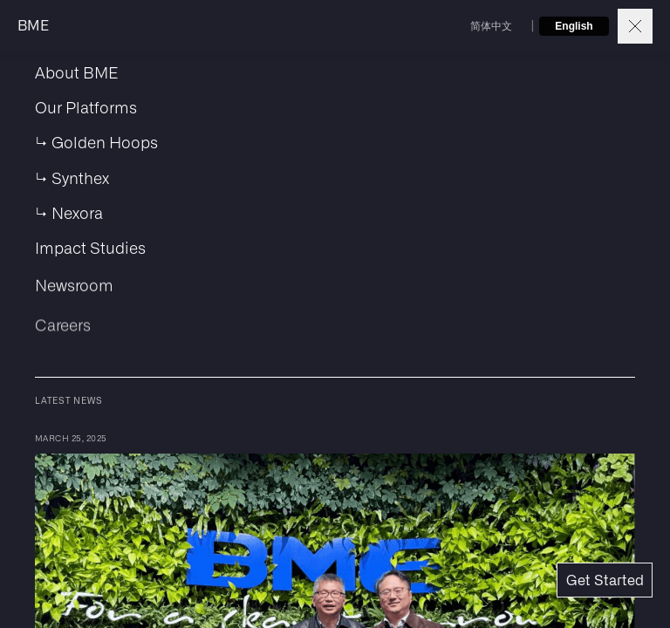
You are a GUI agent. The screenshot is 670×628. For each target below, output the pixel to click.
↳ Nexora (69, 213)
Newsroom (74, 295)
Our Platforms (86, 106)
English (573, 26)
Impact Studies (90, 253)
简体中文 (491, 26)
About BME (77, 71)
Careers (63, 340)
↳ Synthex (72, 177)
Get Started (605, 581)
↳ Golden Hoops (96, 141)
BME (33, 26)
